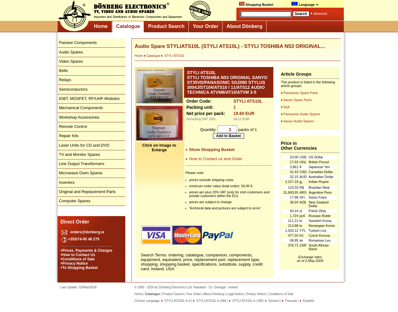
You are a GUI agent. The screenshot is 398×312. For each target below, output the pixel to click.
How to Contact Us (78, 255)
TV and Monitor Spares (79, 154)
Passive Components (78, 42)
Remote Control (73, 126)
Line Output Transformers (81, 163)
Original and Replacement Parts (87, 191)
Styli (286, 107)
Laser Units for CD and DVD (84, 145)
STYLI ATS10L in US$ (247, 300)
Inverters (67, 182)
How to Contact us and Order (215, 158)
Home (100, 26)
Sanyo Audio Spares (298, 121)
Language (305, 4)
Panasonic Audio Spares (301, 114)
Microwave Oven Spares (81, 173)
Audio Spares (71, 52)
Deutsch (273, 300)
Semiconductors (73, 89)
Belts (63, 70)
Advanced (320, 13)
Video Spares (71, 61)
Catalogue (128, 26)
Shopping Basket (256, 4)
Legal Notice (235, 294)
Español (308, 300)
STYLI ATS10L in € (177, 300)
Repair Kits (69, 135)
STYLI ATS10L (172, 55)
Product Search (166, 26)
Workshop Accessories (79, 117)
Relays (65, 79)
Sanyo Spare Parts (297, 100)
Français (290, 300)
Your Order (205, 26)
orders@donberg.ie (87, 232)
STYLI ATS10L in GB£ (211, 300)
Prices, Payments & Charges (87, 250)
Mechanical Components (81, 107)
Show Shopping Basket (212, 149)
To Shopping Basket (80, 268)
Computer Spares (74, 201)
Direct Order (75, 221)
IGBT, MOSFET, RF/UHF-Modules (89, 98)
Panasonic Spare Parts (300, 93)
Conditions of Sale (78, 259)
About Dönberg (244, 26)
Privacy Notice (75, 263)
